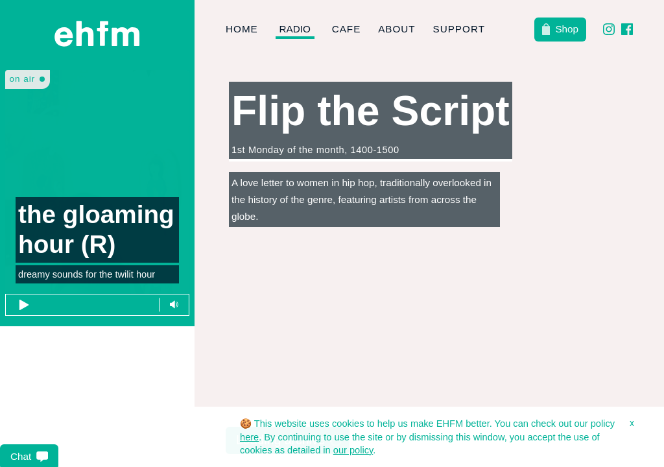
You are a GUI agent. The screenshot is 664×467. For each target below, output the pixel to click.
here (249, 437)
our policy (353, 450)
